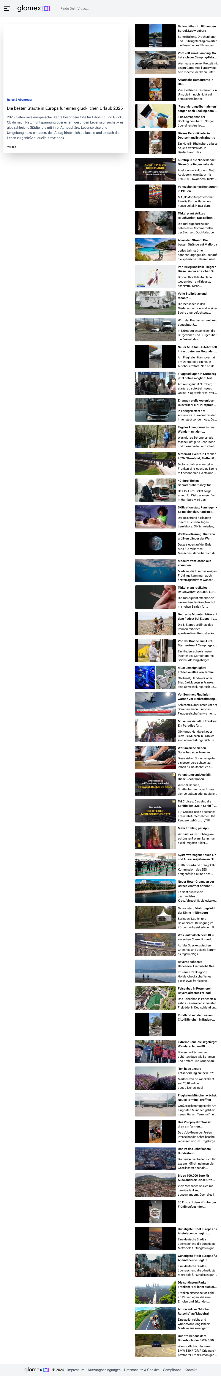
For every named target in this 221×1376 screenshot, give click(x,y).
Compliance (172, 1370)
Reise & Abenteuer (19, 99)
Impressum (75, 1370)
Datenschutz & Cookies (141, 1370)
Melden (11, 146)
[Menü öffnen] (6, 8)
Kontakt (191, 1370)
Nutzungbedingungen (104, 1370)
